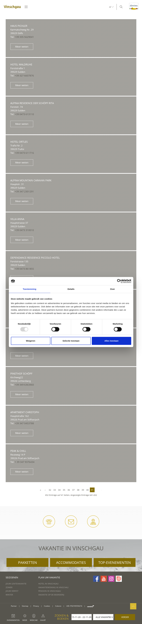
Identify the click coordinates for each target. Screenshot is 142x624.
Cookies (47, 606)
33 (54, 489)
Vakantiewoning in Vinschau (53, 587)
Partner (14, 606)
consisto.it (90, 606)
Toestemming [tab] (29, 289)
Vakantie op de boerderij (51, 594)
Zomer (9, 587)
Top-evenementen (114, 562)
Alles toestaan (111, 341)
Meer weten (21, 46)
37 (73, 489)
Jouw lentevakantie (16, 583)
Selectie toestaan (71, 341)
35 (64, 489)
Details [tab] (71, 289)
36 (68, 489)
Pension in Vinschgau (49, 591)
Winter (9, 594)
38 (78, 489)
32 (50, 489)
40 (87, 489)
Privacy (36, 606)
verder (125, 617)
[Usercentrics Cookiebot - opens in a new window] (119, 281)
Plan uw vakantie (49, 577)
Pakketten (27, 562)
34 (59, 489)
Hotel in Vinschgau (48, 583)
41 (92, 489)
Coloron (58, 606)
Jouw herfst (12, 591)
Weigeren (30, 341)
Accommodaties (71, 562)
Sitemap (25, 606)
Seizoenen (12, 577)
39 (83, 489)
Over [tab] (112, 289)
